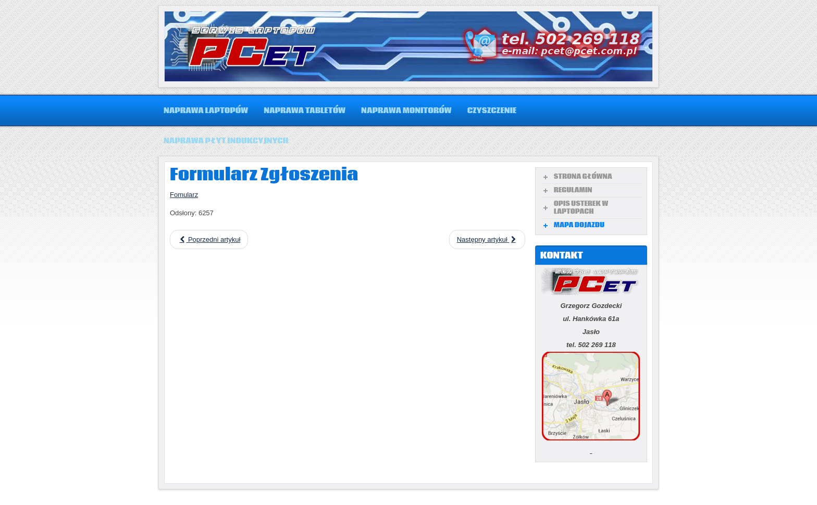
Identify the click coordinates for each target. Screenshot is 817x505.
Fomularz (184, 195)
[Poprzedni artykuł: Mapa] (209, 239)
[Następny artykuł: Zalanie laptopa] (487, 239)
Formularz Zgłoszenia (264, 175)
